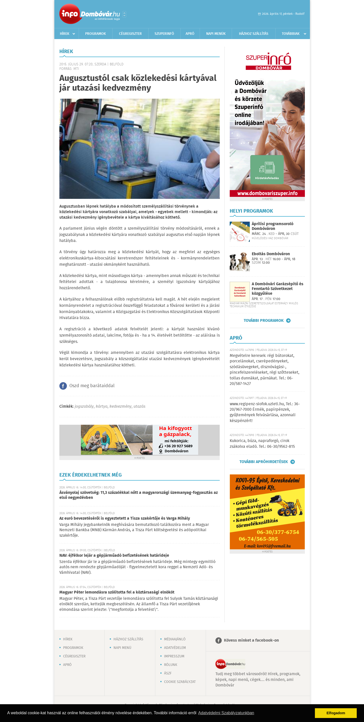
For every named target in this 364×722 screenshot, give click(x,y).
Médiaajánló (175, 639)
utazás (139, 406)
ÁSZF (168, 673)
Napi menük (216, 34)
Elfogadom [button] (336, 713)
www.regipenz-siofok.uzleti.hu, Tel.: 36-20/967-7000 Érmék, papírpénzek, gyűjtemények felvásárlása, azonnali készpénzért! (265, 412)
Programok (95, 34)
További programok (264, 320)
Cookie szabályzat (180, 682)
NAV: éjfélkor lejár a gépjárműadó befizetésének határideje (114, 555)
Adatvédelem (175, 648)
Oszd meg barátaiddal (91, 385)
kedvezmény (120, 406)
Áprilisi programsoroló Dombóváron (272, 226)
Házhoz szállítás (253, 34)
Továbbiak (291, 34)
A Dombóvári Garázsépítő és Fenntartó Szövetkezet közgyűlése (277, 289)
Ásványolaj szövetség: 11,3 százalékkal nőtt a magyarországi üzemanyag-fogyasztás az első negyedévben (138, 495)
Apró (190, 34)
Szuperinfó (164, 34)
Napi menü (122, 648)
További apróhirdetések (263, 462)
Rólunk (170, 665)
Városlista (124, 14)
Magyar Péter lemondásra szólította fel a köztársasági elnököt (116, 592)
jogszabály (84, 406)
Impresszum (174, 656)
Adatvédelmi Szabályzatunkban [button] (226, 713)
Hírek (64, 34)
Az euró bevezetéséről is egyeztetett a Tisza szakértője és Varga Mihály (124, 518)
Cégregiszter (130, 34)
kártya (101, 406)
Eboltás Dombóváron (271, 254)
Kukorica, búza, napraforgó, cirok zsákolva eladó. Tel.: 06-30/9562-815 (262, 444)
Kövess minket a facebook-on (251, 640)
